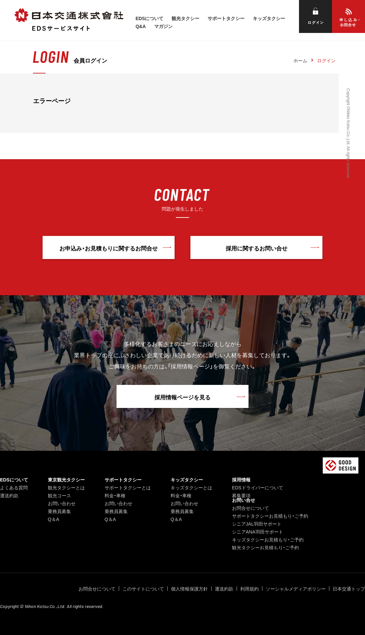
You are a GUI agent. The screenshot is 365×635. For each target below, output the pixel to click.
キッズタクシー (269, 18)
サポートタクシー (226, 18)
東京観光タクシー (66, 479)
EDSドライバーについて (257, 487)
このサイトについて (143, 588)
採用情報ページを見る (182, 397)
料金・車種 (115, 495)
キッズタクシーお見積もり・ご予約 (268, 539)
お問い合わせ (62, 503)
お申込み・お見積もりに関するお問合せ (108, 248)
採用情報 (241, 479)
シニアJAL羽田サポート (257, 523)
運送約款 (9, 495)
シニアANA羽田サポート (257, 531)
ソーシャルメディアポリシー (296, 588)
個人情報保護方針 (189, 588)
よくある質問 (14, 487)
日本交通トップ (349, 588)
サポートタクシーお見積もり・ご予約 (270, 515)
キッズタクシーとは (191, 487)
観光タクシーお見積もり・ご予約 (265, 547)
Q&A (141, 26)
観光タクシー (185, 18)
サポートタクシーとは (128, 487)
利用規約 (249, 588)
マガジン (163, 26)
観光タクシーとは (66, 487)
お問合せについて (250, 508)
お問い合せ (243, 500)
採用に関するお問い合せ (256, 248)
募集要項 (241, 495)
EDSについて (150, 18)
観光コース (59, 495)
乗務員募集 (59, 511)
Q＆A (53, 519)
